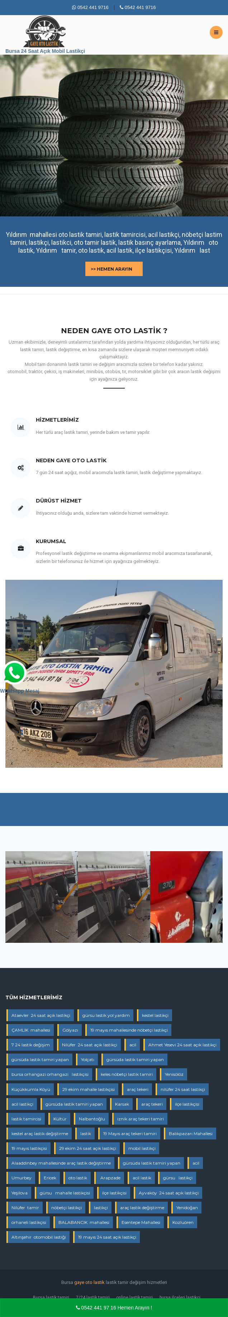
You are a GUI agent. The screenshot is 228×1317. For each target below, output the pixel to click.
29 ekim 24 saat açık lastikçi (87, 1148)
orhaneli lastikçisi (28, 1222)
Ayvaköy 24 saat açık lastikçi (169, 1193)
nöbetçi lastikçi (66, 1207)
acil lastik (142, 1177)
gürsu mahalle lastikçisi (65, 1193)
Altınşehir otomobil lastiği (38, 1237)
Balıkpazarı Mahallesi (191, 1133)
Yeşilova (19, 1193)
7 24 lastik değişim (30, 1044)
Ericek (50, 1177)
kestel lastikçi (155, 1015)
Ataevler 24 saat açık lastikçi (40, 1015)
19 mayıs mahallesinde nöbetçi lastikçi (129, 1030)
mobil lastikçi (142, 1148)
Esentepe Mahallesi (141, 1222)
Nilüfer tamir (25, 1207)
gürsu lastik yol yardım (106, 1015)
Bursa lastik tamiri (51, 1297)
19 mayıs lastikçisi (29, 1148)
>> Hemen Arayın (111, 269)
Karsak (122, 1104)
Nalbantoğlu (92, 1118)
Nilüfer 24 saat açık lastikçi (89, 1044)
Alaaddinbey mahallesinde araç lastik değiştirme (61, 1163)
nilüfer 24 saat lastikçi (183, 1089)
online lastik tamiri (134, 1297)
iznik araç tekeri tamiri (140, 1118)
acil (132, 1044)
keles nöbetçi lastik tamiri (127, 1074)
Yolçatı (87, 1059)
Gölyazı (70, 1030)
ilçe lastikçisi (187, 1104)
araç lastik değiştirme (142, 1207)
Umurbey (21, 1177)
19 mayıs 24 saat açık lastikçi (107, 1237)
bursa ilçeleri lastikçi (180, 1297)
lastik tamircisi (26, 1118)
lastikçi (101, 1207)
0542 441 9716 (90, 7)
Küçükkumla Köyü (30, 1089)
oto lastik (77, 1177)
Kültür (60, 1118)
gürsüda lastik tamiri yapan (40, 1059)
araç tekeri (137, 1089)
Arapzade (109, 1177)
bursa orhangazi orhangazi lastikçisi (50, 1074)
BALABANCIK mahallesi (83, 1222)
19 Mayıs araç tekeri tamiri (130, 1133)
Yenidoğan (187, 1207)
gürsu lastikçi (178, 1177)
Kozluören (183, 1222)
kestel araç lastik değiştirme (39, 1133)
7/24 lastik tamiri (93, 1297)
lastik (85, 1133)
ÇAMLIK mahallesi (30, 1030)
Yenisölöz (174, 1074)
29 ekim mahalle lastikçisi (88, 1089)
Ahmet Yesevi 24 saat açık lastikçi (182, 1044)
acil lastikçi (22, 1104)
